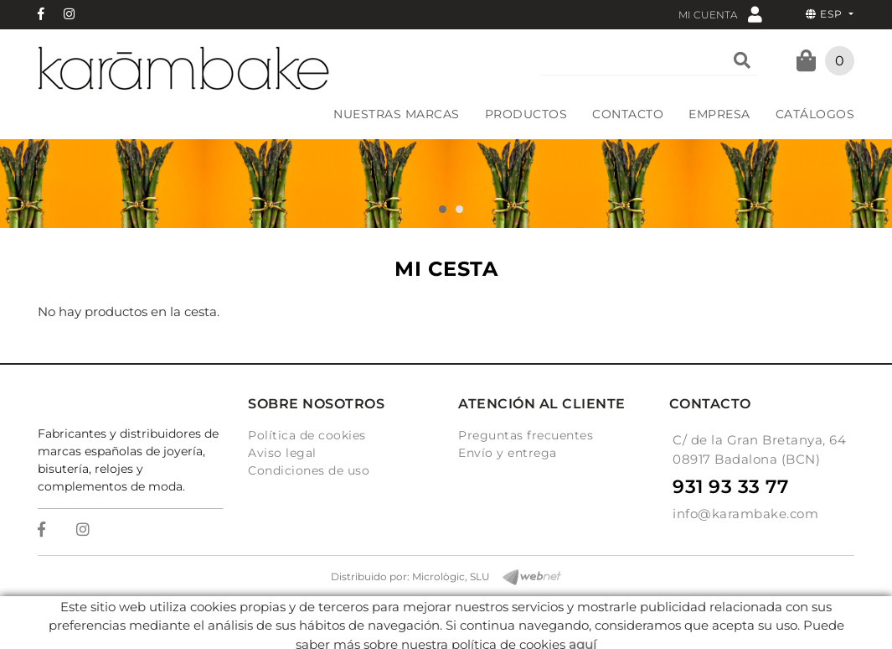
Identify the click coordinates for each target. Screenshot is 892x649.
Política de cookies (307, 435)
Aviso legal (282, 452)
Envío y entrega (507, 452)
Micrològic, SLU (451, 576)
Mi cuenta (720, 14)
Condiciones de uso (308, 470)
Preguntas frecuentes (525, 435)
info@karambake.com (745, 514)
